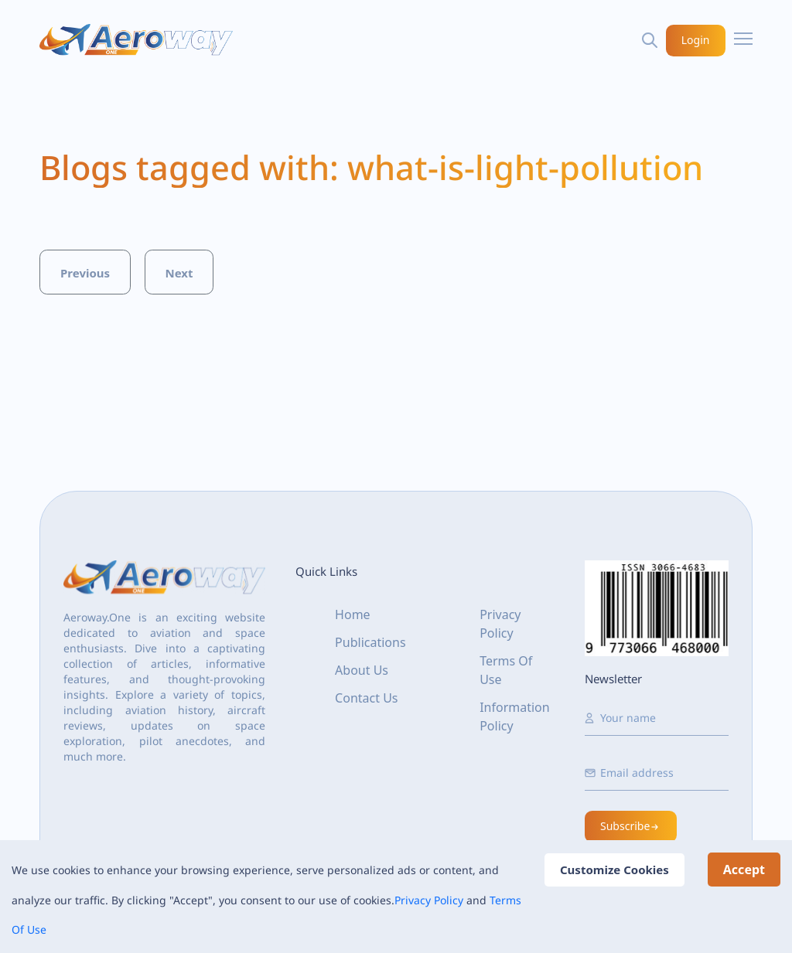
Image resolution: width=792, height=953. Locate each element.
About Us (361, 670)
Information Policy (515, 716)
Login (695, 39)
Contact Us (366, 697)
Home (352, 614)
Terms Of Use (506, 670)
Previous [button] (85, 273)
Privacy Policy (428, 900)
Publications (370, 642)
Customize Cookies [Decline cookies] (614, 869)
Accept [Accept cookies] (744, 869)
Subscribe (630, 826)
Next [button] (179, 273)
